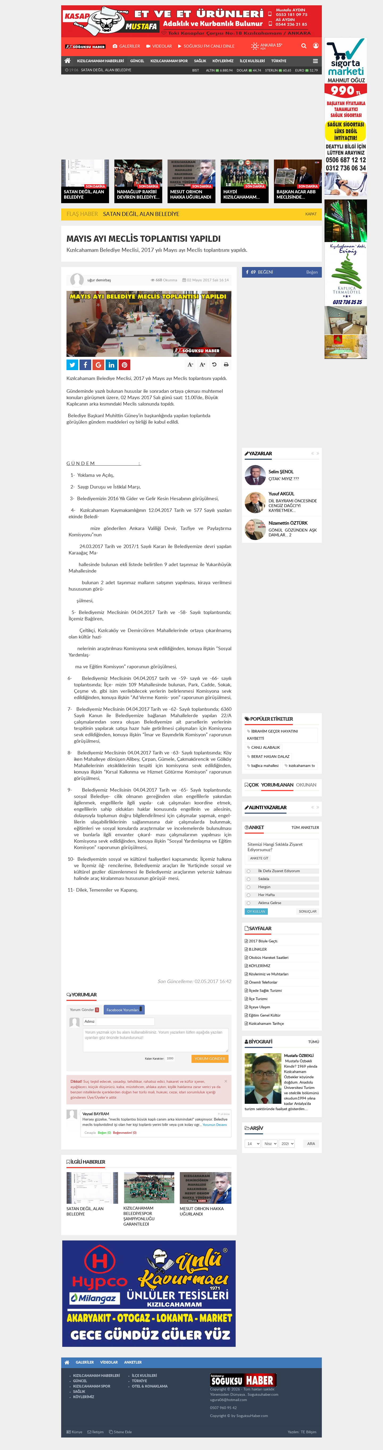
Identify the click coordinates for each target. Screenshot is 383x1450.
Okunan (306, 785)
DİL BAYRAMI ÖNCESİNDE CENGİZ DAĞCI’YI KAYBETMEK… (293, 506)
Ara (311, 1144)
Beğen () (104, 1132)
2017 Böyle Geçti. (263, 941)
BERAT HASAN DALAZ (268, 757)
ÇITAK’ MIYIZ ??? (284, 479)
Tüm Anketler (305, 828)
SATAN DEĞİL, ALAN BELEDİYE (106, 70)
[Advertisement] (191, 117)
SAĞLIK (200, 61)
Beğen (312, 272)
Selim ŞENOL (281, 472)
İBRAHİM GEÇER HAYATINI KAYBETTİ (272, 735)
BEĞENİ (261, 272)
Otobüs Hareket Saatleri (268, 958)
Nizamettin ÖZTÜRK (288, 523)
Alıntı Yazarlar (265, 807)
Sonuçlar (308, 911)
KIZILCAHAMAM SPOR (169, 61)
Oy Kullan (256, 911)
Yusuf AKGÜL (281, 494)
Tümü (313, 1042)
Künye (74, 1432)
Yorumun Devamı (215, 1124)
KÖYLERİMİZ (223, 61)
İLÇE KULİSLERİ (252, 61)
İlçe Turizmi (258, 999)
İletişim (96, 1432)
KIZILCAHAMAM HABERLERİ (100, 61)
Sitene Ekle (120, 1432)
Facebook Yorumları (124, 1009)
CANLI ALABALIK (263, 748)
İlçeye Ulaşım (259, 1007)
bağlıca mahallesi (262, 766)
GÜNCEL (137, 61)
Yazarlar (258, 454)
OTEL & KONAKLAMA (150, 1386)
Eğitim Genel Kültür (265, 1015)
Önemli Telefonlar (263, 982)
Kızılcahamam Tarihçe (266, 1024)
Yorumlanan (277, 785)
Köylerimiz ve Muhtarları (268, 974)
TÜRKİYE (278, 61)
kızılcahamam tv (300, 766)
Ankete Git (259, 858)
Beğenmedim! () (124, 1132)
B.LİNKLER (258, 949)
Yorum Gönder (84, 1010)
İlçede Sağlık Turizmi (265, 991)
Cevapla (90, 1132)
